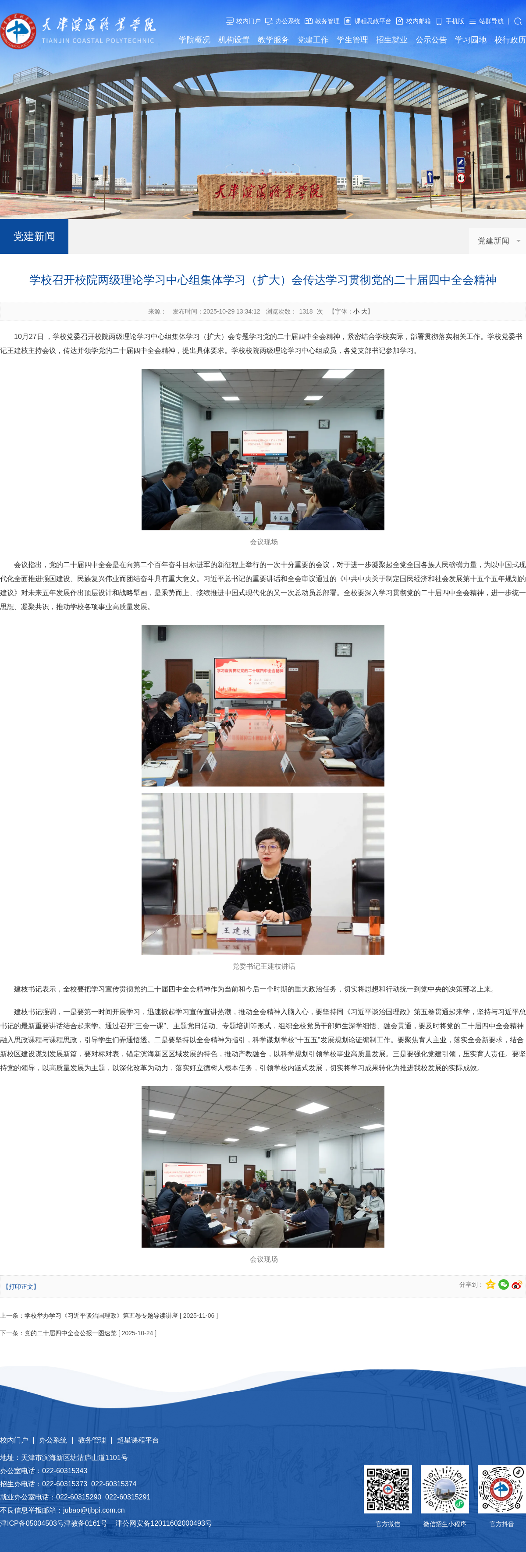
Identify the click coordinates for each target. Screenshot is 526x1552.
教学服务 (273, 39)
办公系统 (288, 21)
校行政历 (510, 39)
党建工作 (313, 39)
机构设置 (234, 39)
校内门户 (248, 21)
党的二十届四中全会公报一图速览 (71, 1333)
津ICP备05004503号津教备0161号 (53, 1523)
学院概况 (194, 39)
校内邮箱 (418, 21)
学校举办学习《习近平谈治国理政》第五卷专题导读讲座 (101, 1315)
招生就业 (392, 39)
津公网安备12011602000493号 (163, 1523)
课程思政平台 (373, 21)
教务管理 (327, 21)
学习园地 (471, 39)
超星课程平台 (138, 1440)
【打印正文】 (21, 1286)
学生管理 (352, 39)
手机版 (455, 21)
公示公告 (431, 39)
